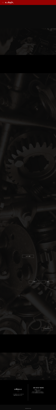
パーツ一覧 (28, 256)
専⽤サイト (35, 281)
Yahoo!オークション (47, 328)
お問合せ (48, 281)
